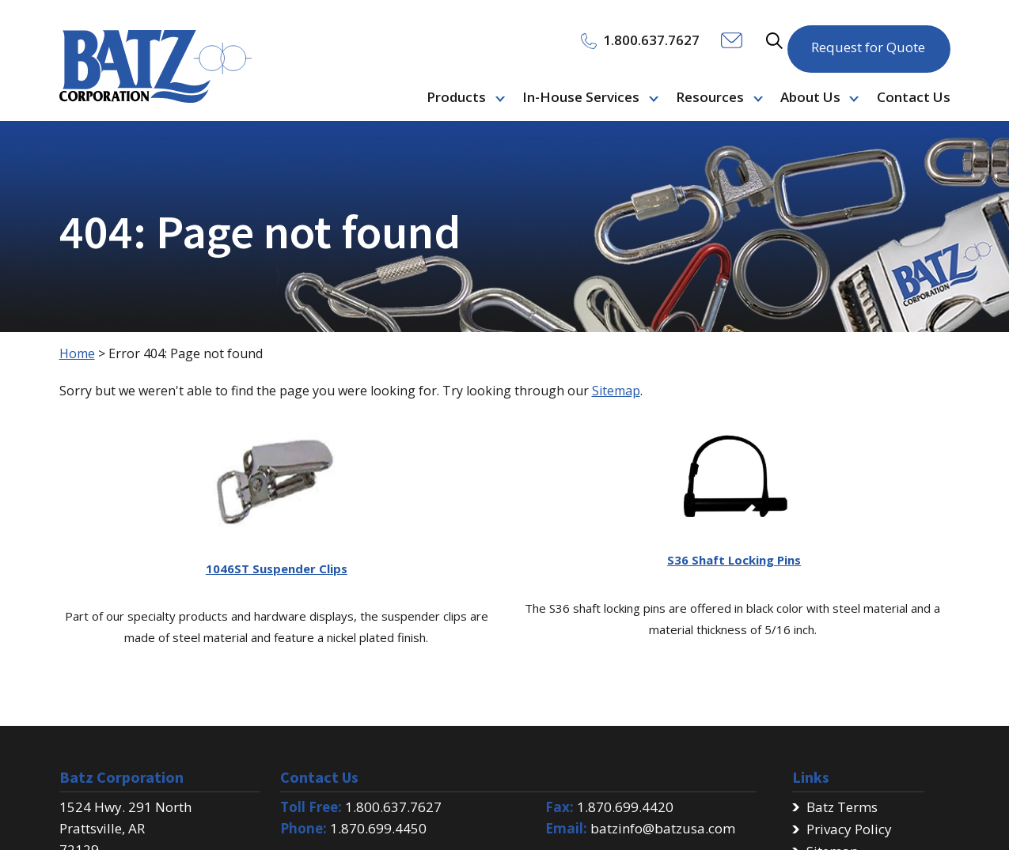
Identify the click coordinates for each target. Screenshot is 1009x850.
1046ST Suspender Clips (276, 568)
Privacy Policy (849, 829)
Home (77, 353)
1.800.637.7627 (393, 807)
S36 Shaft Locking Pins (734, 560)
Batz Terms (842, 807)
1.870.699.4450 (378, 828)
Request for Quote (868, 39)
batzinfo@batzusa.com (662, 828)
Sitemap (616, 390)
